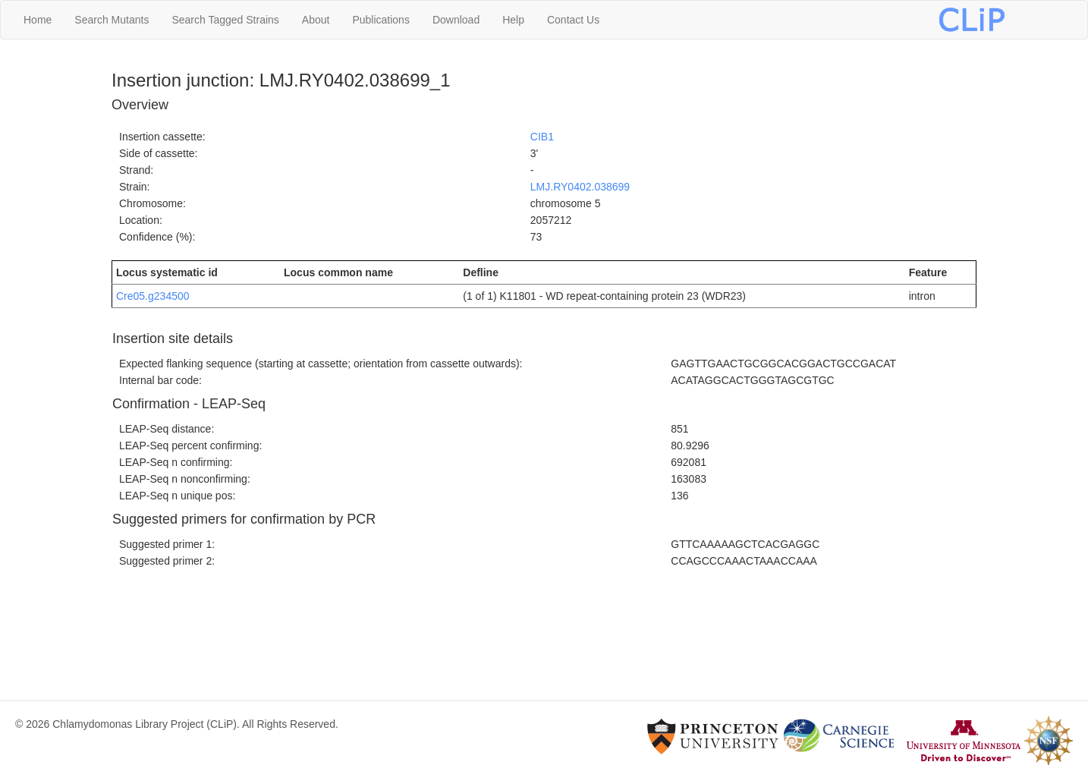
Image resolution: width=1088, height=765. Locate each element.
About (316, 20)
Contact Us (573, 20)
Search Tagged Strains (224, 20)
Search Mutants (111, 20)
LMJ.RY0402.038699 (580, 187)
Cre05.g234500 (153, 296)
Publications (381, 20)
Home (38, 20)
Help (513, 20)
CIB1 (542, 137)
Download (456, 20)
